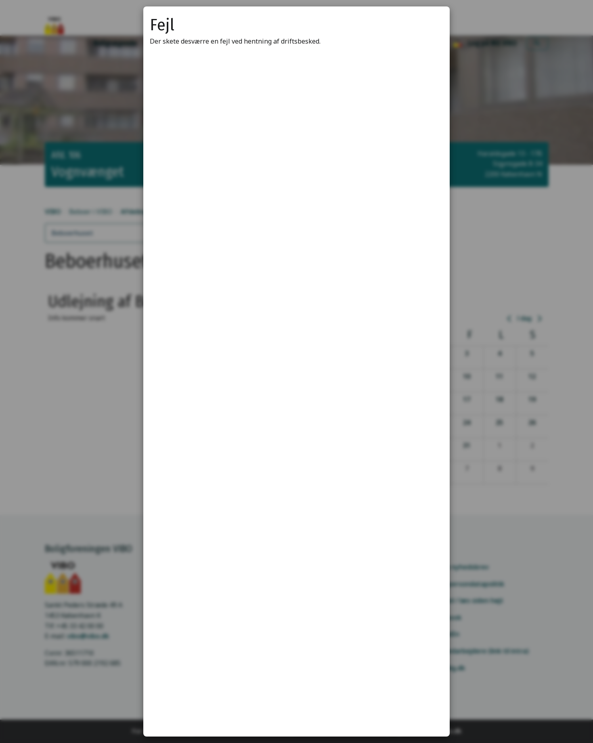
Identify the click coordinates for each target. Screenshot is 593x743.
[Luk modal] (433, 22)
